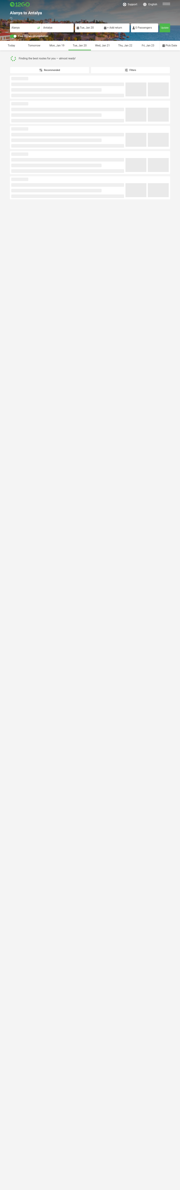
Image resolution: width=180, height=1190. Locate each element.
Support (130, 4)
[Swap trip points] (39, 28)
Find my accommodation (29, 36)
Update (165, 27)
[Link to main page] (20, 4)
